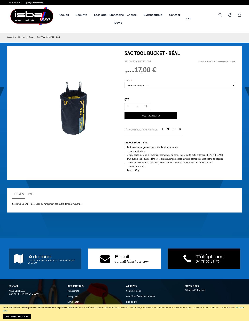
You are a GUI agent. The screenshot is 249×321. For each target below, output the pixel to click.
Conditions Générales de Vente (140, 296)
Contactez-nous (133, 290)
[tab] (18, 195)
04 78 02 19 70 (15, 3)
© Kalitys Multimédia (195, 290)
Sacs (31, 37)
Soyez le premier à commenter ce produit (217, 61)
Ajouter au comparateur (143, 129)
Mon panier (72, 296)
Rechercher (220, 15)
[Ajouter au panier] (150, 115)
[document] (124, 312)
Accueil (10, 37)
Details (19, 194)
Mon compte (73, 290)
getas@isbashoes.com (35, 3)
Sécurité (21, 37)
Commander (73, 301)
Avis (30, 194)
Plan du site (131, 301)
